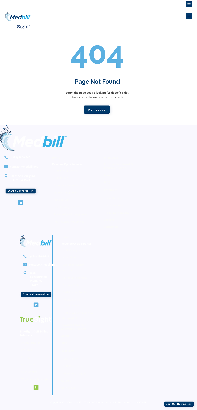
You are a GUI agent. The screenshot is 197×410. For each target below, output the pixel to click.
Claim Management (66, 192)
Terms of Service (94, 402)
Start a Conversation (20, 192)
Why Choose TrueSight (35, 379)
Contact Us (111, 227)
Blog (107, 182)
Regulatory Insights (117, 212)
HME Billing (61, 178)
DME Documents (115, 205)
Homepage (96, 109)
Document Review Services (69, 185)
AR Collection (61, 199)
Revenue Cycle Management (71, 214)
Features (26, 350)
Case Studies (113, 198)
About (108, 175)
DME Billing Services (66, 170)
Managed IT (112, 157)
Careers (109, 220)
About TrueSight (31, 342)
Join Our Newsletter (159, 31)
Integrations (28, 364)
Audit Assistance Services (69, 221)
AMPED (142, 402)
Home (56, 157)
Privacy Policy (114, 402)
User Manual (29, 372)
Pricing (25, 357)
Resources (110, 190)
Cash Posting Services (66, 207)
